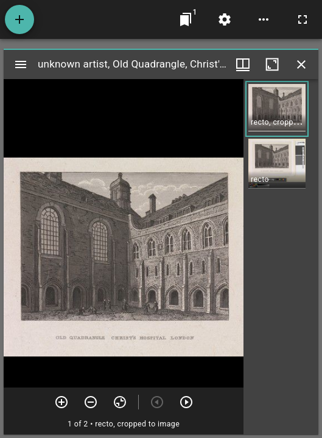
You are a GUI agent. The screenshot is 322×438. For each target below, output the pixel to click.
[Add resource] (19, 19)
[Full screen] (302, 19)
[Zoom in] (61, 402)
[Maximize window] (272, 64)
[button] (277, 109)
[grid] (280, 256)
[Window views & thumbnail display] (242, 64)
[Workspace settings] (224, 19)
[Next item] (186, 402)
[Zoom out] (90, 402)
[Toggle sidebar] (20, 64)
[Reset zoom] (120, 402)
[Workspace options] (263, 19)
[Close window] (301, 64)
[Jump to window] (185, 19)
